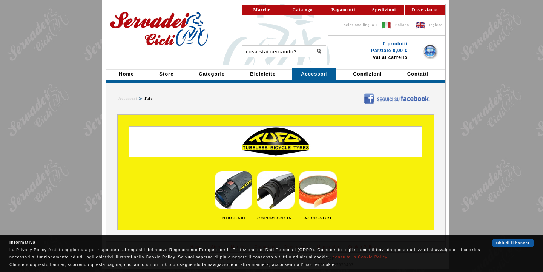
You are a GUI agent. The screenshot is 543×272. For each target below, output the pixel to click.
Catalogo (303, 9)
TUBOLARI (233, 218)
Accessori (127, 98)
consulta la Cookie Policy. (360, 257)
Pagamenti (343, 9)
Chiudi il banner (513, 243)
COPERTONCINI (275, 218)
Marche (262, 9)
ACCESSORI (317, 218)
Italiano (402, 25)
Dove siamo (425, 9)
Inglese (436, 25)
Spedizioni (384, 9)
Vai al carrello (390, 57)
